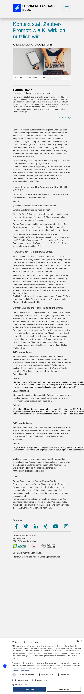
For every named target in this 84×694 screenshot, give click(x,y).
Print (42, 78)
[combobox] (78, 641)
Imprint (25, 553)
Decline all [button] (64, 689)
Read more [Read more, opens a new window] (25, 670)
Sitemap (17, 553)
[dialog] (42, 666)
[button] (47, 684)
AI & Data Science (23, 44)
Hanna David (22, 90)
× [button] (81, 641)
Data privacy (36, 553)
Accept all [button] (29, 689)
